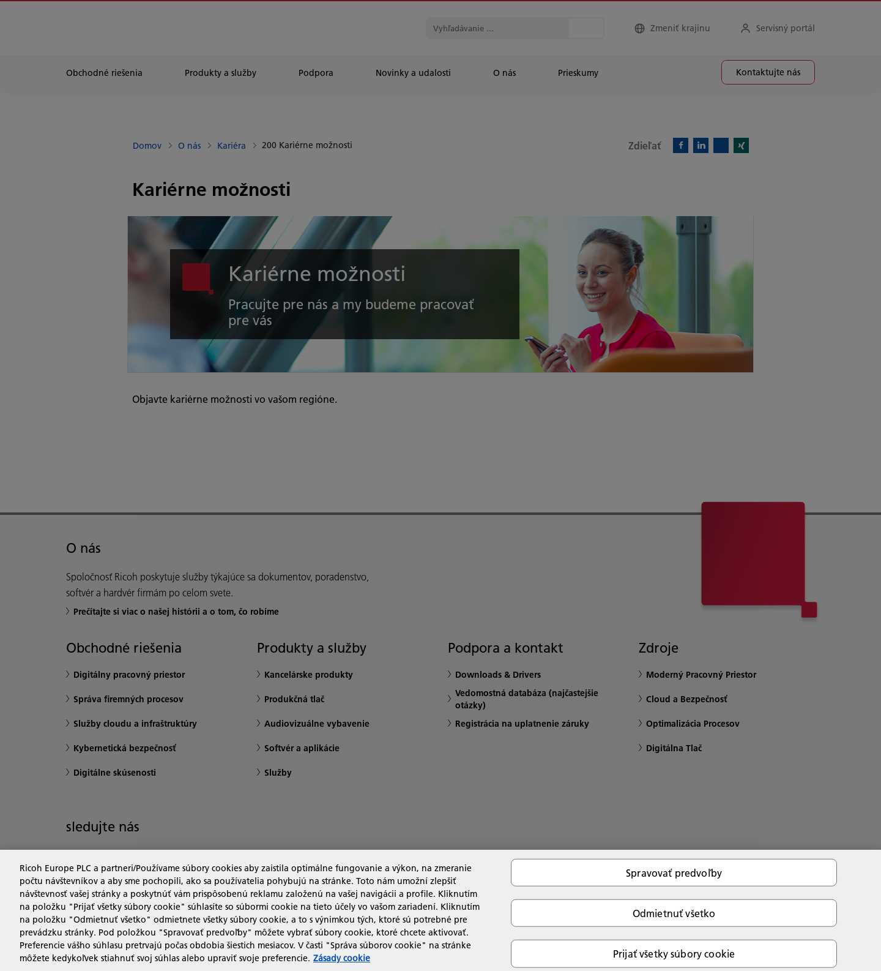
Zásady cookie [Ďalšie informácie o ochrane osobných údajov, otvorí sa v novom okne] (341, 958)
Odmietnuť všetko (674, 913)
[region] (440, 910)
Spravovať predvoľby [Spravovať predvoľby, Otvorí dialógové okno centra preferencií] (674, 872)
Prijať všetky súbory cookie (674, 953)
